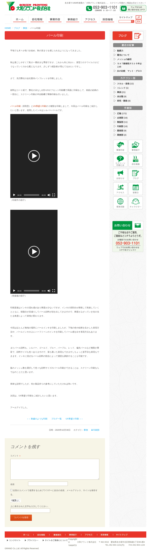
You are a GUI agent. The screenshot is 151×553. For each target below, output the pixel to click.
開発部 (120, 130)
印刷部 (96, 430)
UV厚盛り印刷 (39, 106)
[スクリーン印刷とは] (120, 160)
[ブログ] (135, 174)
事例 (25, 28)
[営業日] (135, 188)
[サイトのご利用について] (55, 540)
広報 (119, 113)
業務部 (120, 135)
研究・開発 (122, 101)
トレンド (121, 88)
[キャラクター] (135, 202)
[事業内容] (120, 146)
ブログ (17, 28)
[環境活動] (120, 202)
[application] (34, 156)
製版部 (120, 122)
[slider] (31, 195)
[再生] (14, 195)
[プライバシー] (31, 540)
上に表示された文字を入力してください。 (30, 506)
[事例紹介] (135, 146)
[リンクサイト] (13, 540)
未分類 (120, 96)
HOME (8, 28)
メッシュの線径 (124, 59)
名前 (12, 484)
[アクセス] (120, 188)
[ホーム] (26, 534)
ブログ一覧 (56, 419)
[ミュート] (48, 195)
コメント (15, 455)
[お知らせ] (120, 174)
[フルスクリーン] (53, 195)
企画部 (120, 118)
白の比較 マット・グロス (129, 71)
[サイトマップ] (121, 534)
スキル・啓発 (123, 83)
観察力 (120, 50)
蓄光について (123, 55)
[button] (34, 156)
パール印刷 (15, 106)
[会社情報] (135, 160)
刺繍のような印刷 (37, 419)
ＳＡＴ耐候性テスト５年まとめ (129, 65)
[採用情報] (104, 534)
